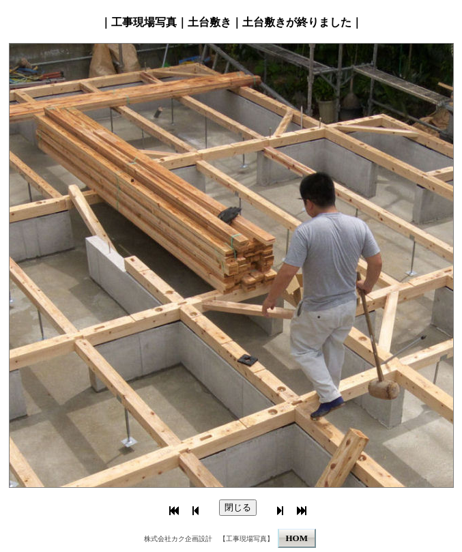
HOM (297, 538)
